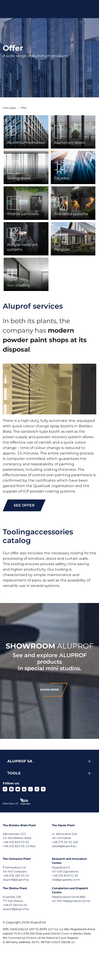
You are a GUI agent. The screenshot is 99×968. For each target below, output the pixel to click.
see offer (24, 505)
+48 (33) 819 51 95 (65, 875)
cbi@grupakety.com (66, 879)
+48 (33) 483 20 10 (16, 875)
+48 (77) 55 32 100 (65, 842)
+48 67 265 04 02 (15, 905)
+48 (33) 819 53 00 (16, 842)
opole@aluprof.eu (64, 846)
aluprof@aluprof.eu (16, 879)
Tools (13, 773)
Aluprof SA (19, 761)
